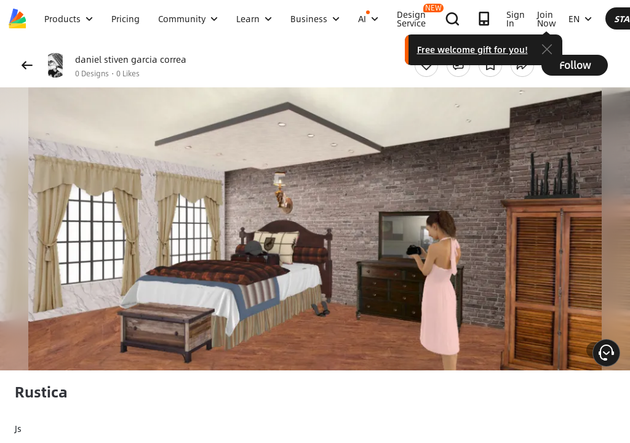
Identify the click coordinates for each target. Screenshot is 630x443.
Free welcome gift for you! (571, 49)
